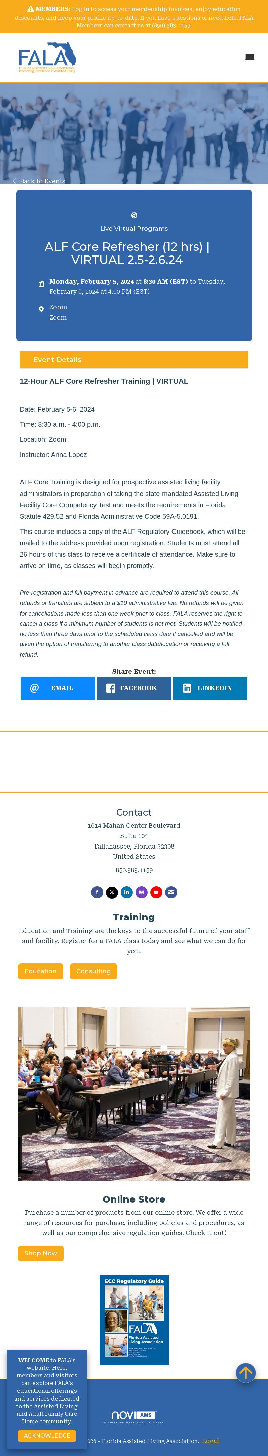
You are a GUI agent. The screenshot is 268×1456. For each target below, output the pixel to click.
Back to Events (39, 181)
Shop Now (41, 1253)
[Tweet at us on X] (112, 892)
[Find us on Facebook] (97, 892)
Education (41, 971)
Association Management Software (134, 1417)
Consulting (93, 971)
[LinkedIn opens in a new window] (210, 688)
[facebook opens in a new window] (134, 688)
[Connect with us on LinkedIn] (126, 892)
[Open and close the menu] (175, 57)
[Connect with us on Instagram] (141, 892)
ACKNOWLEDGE (47, 1435)
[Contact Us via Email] (171, 892)
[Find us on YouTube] (156, 892)
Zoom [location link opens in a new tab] (58, 317)
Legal (210, 1440)
